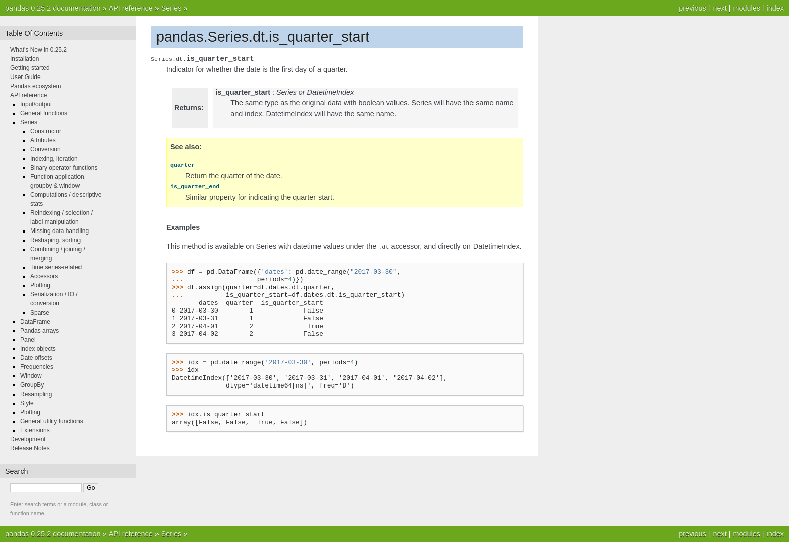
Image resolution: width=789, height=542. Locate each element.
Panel (28, 339)
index (775, 8)
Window (31, 375)
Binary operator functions (63, 167)
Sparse (39, 312)
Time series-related (56, 267)
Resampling (36, 394)
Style (27, 403)
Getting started (30, 67)
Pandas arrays (39, 330)
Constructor (45, 131)
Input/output (36, 104)
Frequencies (36, 366)
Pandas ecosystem (35, 86)
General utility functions (51, 421)
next (719, 8)
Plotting (40, 285)
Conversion (45, 149)
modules (746, 8)
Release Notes (30, 448)
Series (171, 8)
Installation (24, 58)
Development (28, 439)
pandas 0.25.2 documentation (53, 8)
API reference (131, 8)
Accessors (44, 276)
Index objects (38, 348)
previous (692, 8)
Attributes (43, 140)
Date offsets (36, 357)
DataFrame (35, 321)
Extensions (35, 430)
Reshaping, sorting (55, 240)
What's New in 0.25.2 (38, 49)
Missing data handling (59, 231)
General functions (43, 113)
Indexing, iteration (54, 158)
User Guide (25, 77)
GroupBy (32, 385)
